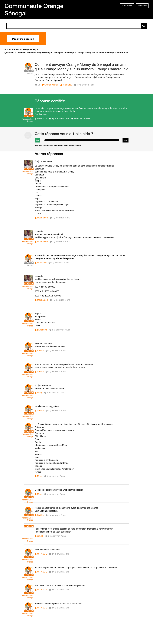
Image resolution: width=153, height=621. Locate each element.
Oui (37, 140)
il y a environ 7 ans (60, 118)
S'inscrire (142, 5)
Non (125, 140)
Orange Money (51, 85)
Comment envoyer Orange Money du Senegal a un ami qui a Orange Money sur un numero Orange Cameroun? (81, 66)
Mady (39, 392)
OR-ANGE (42, 118)
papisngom (42, 330)
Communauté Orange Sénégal (33, 9)
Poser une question (23, 38)
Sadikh (40, 350)
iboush (40, 536)
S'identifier (127, 5)
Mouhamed (42, 217)
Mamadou (67, 85)
